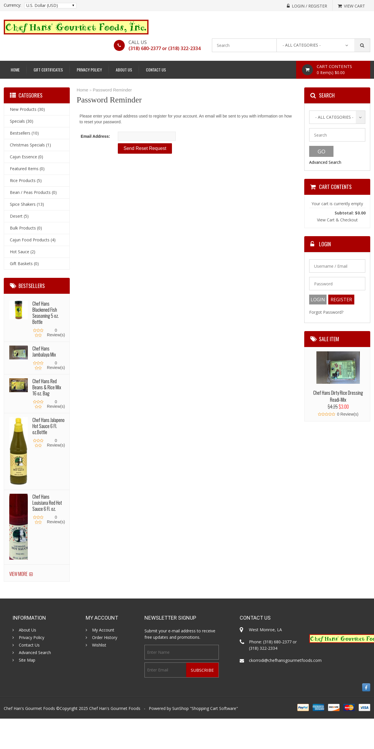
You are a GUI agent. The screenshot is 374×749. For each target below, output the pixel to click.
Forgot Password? (326, 312)
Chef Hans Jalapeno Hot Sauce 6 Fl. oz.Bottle (48, 426)
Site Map (27, 660)
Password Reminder (112, 89)
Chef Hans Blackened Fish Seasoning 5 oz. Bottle (45, 312)
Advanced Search (325, 162)
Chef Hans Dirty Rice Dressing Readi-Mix (338, 396)
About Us (124, 70)
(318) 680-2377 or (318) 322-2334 (165, 48)
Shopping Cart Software (214, 708)
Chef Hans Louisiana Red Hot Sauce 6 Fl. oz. (47, 502)
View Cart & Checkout (337, 220)
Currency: (12, 5)
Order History (104, 637)
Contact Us (156, 70)
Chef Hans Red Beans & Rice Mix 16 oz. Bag (46, 387)
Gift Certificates (48, 70)
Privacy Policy (89, 70)
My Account (103, 630)
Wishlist (99, 645)
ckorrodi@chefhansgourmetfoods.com (285, 660)
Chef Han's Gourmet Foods (114, 708)
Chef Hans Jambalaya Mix (44, 351)
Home (15, 70)
